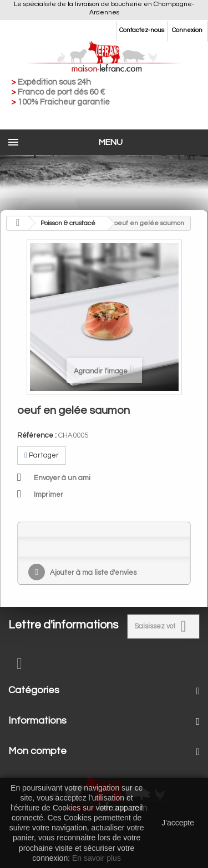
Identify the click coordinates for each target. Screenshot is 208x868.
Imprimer (48, 494)
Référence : (37, 435)
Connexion (187, 30)
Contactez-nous (141, 30)
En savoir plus (96, 858)
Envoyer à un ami (62, 478)
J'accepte (177, 822)
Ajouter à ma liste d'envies (92, 572)
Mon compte (37, 751)
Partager (41, 455)
